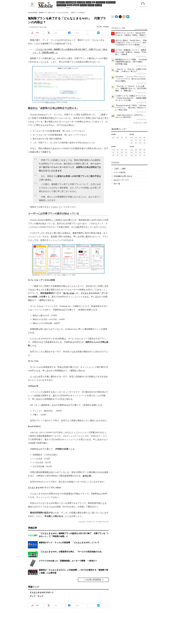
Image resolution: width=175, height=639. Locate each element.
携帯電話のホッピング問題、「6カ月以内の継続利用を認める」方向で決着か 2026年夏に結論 (131, 62)
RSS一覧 (117, 184)
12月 (131, 137)
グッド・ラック (36, 596)
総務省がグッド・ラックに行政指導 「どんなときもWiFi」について (69, 542)
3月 (117, 137)
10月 (140, 137)
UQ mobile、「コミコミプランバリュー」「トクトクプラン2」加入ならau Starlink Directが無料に (131, 79)
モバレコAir (68, 293)
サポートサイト (50, 102)
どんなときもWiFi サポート (42, 592)
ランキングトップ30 (139, 123)
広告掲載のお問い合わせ (123, 176)
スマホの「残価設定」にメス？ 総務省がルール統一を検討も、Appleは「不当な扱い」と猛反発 (131, 52)
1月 (126, 137)
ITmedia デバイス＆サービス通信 (112, 16)
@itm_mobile (120, 16)
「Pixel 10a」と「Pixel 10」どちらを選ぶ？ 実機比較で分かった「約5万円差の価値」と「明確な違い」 (131, 88)
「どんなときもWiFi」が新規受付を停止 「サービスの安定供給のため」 (71, 552)
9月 (144, 137)
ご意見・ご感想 (120, 169)
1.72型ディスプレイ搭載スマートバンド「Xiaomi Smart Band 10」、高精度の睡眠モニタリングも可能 (130, 98)
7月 (136, 140)
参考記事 (87, 476)
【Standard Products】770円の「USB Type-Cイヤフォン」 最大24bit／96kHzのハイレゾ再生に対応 (131, 108)
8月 (131, 140)
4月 (113, 137)
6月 (140, 140)
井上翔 (99, 27)
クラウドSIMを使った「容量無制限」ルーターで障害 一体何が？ (68, 561)
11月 (136, 137)
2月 (122, 137)
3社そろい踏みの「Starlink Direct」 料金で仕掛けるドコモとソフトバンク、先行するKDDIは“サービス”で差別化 (131, 42)
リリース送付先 (120, 172)
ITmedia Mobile (32, 12)
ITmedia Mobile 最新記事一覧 (124, 16)
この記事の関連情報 (92, 580)
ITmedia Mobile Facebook (116, 16)
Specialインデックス (121, 180)
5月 (144, 140)
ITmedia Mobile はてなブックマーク (127, 16)
